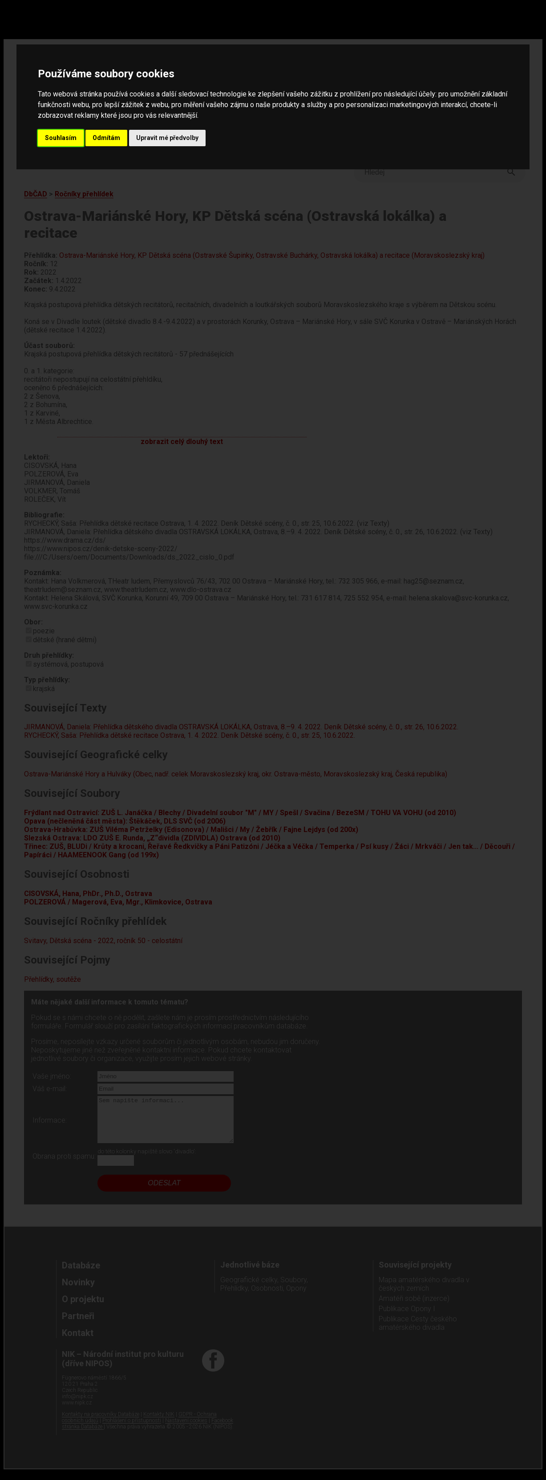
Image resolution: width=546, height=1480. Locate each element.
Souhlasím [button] (61, 137)
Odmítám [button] (106, 137)
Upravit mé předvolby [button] (167, 137)
